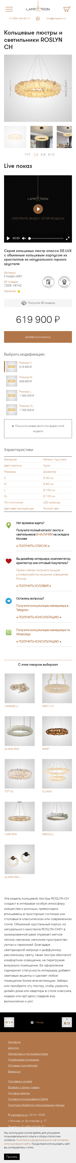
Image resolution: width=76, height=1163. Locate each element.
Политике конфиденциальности (35, 1140)
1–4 (35, 154)
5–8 (43, 154)
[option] (38, 88)
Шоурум (13, 1047)
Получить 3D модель (38, 303)
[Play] (8, 238)
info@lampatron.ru (56, 18)
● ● (38, 617)
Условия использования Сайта (28, 1099)
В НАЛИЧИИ (44, 534)
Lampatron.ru (19, 1114)
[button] (11, 88)
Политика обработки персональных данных (36, 1105)
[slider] (45, 238)
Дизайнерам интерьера (23, 1059)
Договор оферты (19, 1093)
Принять (11, 1156)
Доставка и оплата (20, 1081)
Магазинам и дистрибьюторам (28, 1053)
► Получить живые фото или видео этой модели (38, 428)
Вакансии (14, 1071)
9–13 (51, 154)
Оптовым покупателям (23, 1065)
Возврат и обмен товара (23, 1087)
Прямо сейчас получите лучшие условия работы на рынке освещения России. (42, 574)
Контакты (14, 1042)
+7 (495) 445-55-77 (19, 18)
